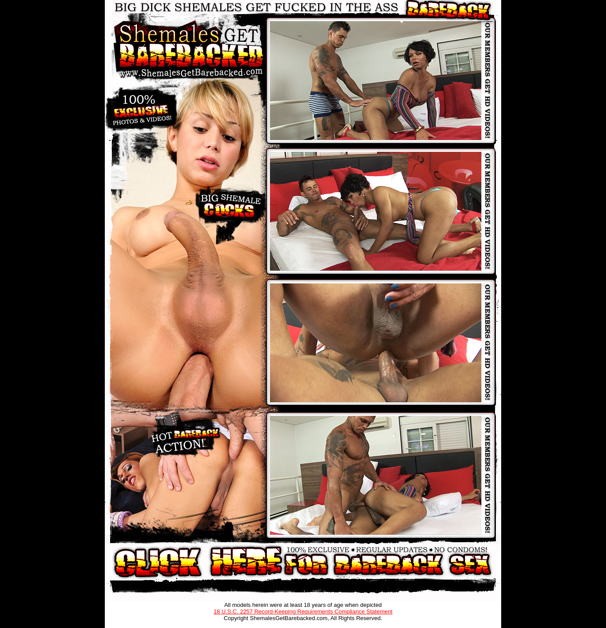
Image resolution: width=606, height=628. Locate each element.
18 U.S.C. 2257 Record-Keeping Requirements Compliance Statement (303, 611)
